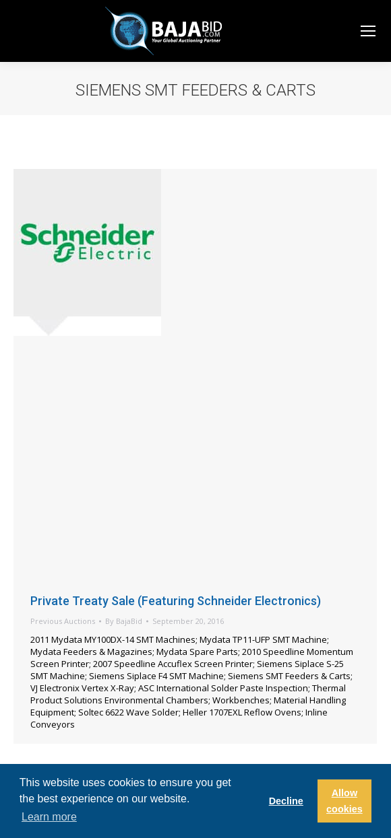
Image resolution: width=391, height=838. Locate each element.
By (123, 621)
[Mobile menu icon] (368, 31)
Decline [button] (286, 801)
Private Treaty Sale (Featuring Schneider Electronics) (175, 601)
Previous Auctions (62, 621)
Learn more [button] (49, 817)
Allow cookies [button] (344, 801)
